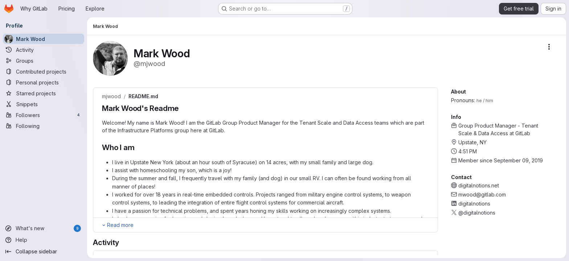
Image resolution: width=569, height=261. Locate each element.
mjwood (111, 96)
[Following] (43, 126)
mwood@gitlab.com (482, 194)
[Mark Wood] (43, 39)
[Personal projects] (43, 82)
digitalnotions (474, 203)
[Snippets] (43, 104)
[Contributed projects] (43, 71)
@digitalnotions (476, 213)
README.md (143, 96)
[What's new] (43, 228)
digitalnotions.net (478, 185)
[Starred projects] (43, 93)
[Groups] (43, 60)
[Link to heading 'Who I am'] (138, 147)
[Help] (43, 240)
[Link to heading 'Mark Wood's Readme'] (183, 108)
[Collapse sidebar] (43, 251)
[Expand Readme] (117, 225)
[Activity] (43, 50)
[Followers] (43, 115)
